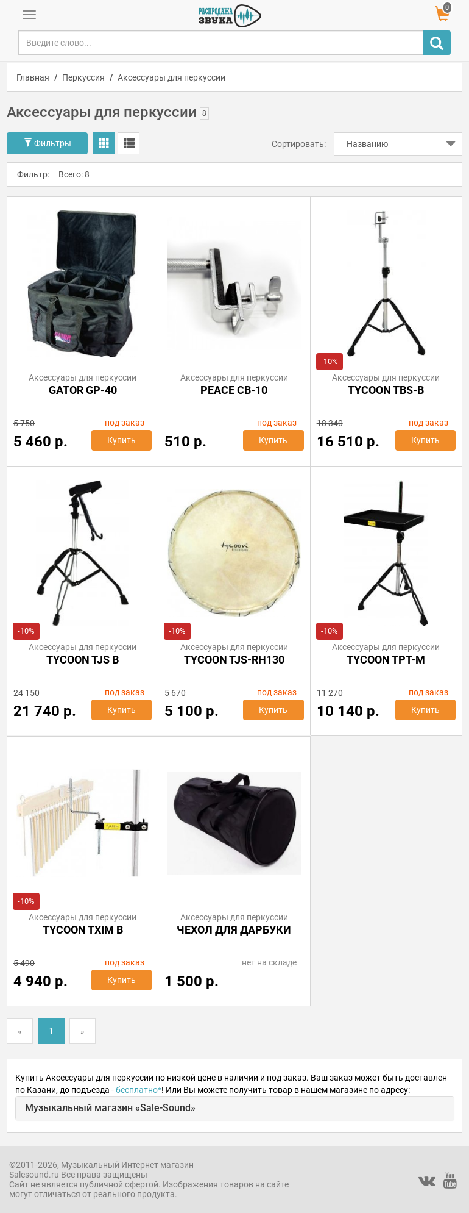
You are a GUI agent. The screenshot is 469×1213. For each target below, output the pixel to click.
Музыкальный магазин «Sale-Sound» (110, 1108)
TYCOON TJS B (82, 659)
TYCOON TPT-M (386, 659)
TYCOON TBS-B (386, 390)
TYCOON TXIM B (83, 929)
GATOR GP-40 (83, 390)
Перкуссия (83, 77)
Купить (121, 440)
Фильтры (47, 143)
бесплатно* (138, 1090)
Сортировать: (299, 144)
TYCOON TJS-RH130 (234, 659)
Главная (32, 77)
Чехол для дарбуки (234, 929)
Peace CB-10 (233, 390)
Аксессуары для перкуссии (171, 77)
